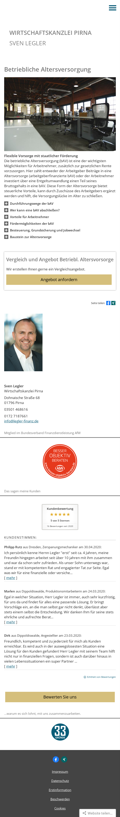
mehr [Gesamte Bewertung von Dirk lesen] (10, 666)
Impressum (60, 771)
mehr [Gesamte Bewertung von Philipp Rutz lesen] (10, 577)
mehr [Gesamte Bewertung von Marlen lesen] (10, 622)
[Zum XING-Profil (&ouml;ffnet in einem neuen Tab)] (64, 759)
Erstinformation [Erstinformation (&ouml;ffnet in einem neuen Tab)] (60, 790)
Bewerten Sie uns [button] (60, 697)
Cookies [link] (60, 808)
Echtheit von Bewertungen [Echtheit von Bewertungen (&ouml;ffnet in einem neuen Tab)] (101, 676)
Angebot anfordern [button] (59, 279)
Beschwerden (60, 799)
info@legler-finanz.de (21, 421)
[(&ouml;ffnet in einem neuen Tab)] (60, 479)
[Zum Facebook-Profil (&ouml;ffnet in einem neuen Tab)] (56, 759)
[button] (31, 203)
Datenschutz (60, 781)
